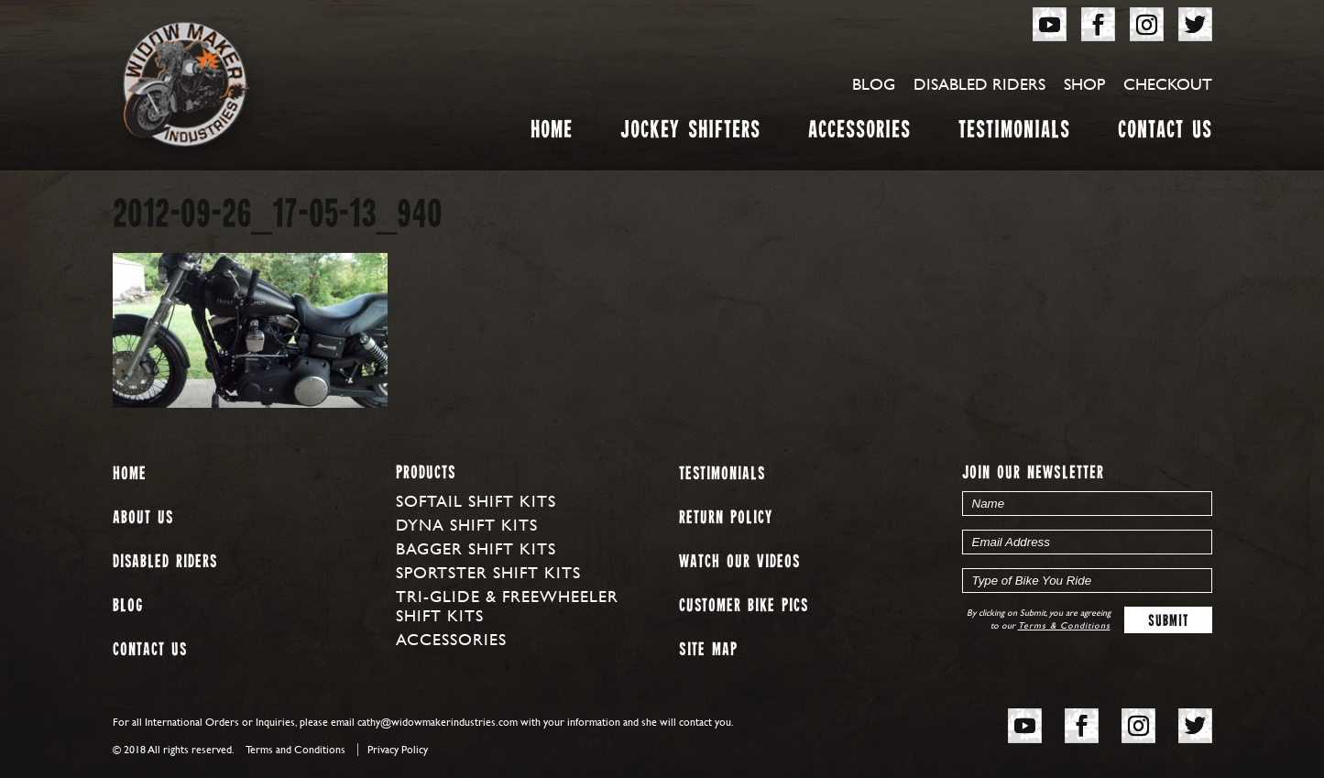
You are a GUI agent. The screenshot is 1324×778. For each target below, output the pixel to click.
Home (552, 133)
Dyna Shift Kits (467, 524)
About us (143, 518)
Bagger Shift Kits (476, 548)
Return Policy (725, 518)
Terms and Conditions (295, 749)
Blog (873, 83)
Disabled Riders (979, 83)
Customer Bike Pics (743, 606)
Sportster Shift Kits (488, 572)
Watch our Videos (739, 562)
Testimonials (1014, 133)
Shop (1084, 83)
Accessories (859, 133)
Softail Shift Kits (476, 500)
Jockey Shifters (690, 133)
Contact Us (1165, 133)
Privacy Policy (397, 749)
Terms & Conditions (1064, 625)
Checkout (1167, 83)
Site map (708, 650)
